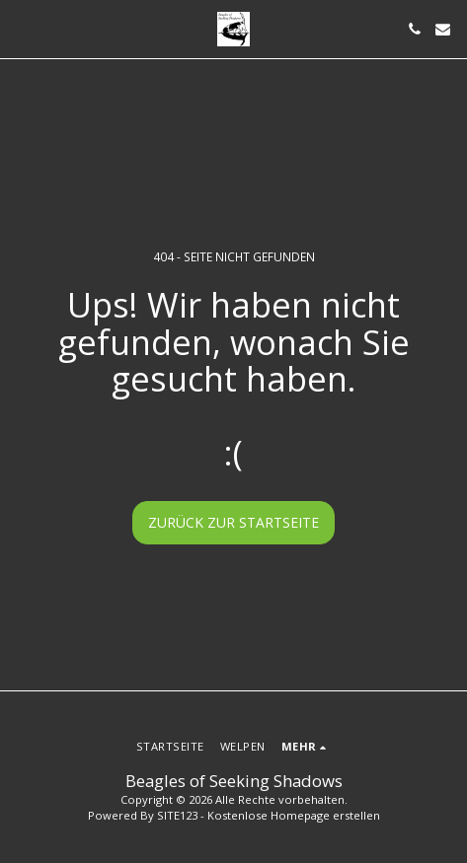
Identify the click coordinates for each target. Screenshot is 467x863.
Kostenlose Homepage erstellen (293, 815)
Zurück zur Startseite (233, 522)
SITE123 (177, 815)
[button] (22, 28)
